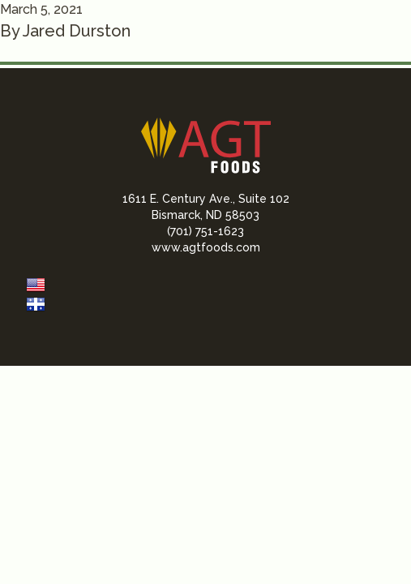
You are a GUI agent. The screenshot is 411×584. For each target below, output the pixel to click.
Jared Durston (77, 31)
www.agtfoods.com (206, 247)
